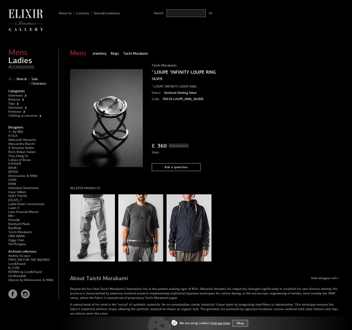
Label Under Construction (26, 204)
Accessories (21, 67)
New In (22, 79)
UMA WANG (16, 236)
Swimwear (15, 107)
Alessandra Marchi (21, 144)
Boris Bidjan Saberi (22, 152)
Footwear (15, 112)
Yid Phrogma (17, 244)
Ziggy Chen (16, 240)
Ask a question (176, 167)
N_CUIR (13, 268)
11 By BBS (15, 132)
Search (158, 13)
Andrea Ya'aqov (19, 256)
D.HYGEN (14, 164)
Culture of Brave (19, 160)
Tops (11, 103)
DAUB (12, 168)
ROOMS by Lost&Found (25, 272)
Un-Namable (17, 276)
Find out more (220, 323)
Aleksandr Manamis (22, 140)
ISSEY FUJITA (17, 196)
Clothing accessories (23, 116)
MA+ (11, 216)
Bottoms (14, 99)
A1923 (13, 136)
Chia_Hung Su (18, 156)
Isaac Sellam (17, 192)
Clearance (38, 83)
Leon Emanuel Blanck (23, 212)
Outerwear (15, 95)
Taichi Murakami (20, 232)
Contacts (82, 13)
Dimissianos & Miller (23, 176)
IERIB (12, 184)
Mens (18, 52)
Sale (34, 79)
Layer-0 (13, 208)
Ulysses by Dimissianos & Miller (31, 280)
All (10, 79)
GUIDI (12, 180)
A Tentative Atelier (21, 148)
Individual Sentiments (23, 188)
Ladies (20, 60)
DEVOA (13, 172)
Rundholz (14, 228)
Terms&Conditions (107, 13)
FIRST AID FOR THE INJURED (28, 260)
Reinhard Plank (19, 224)
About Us (65, 13)
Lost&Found (17, 264)
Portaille (14, 220)
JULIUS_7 (15, 200)
